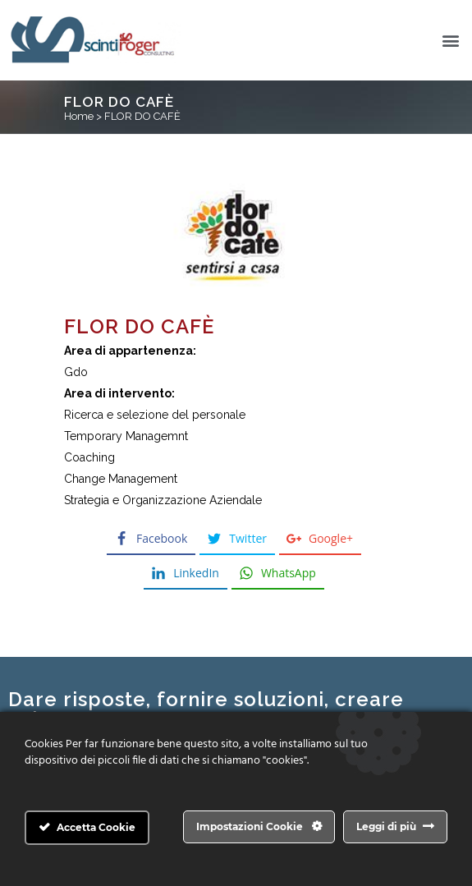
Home (79, 116)
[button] (450, 40)
